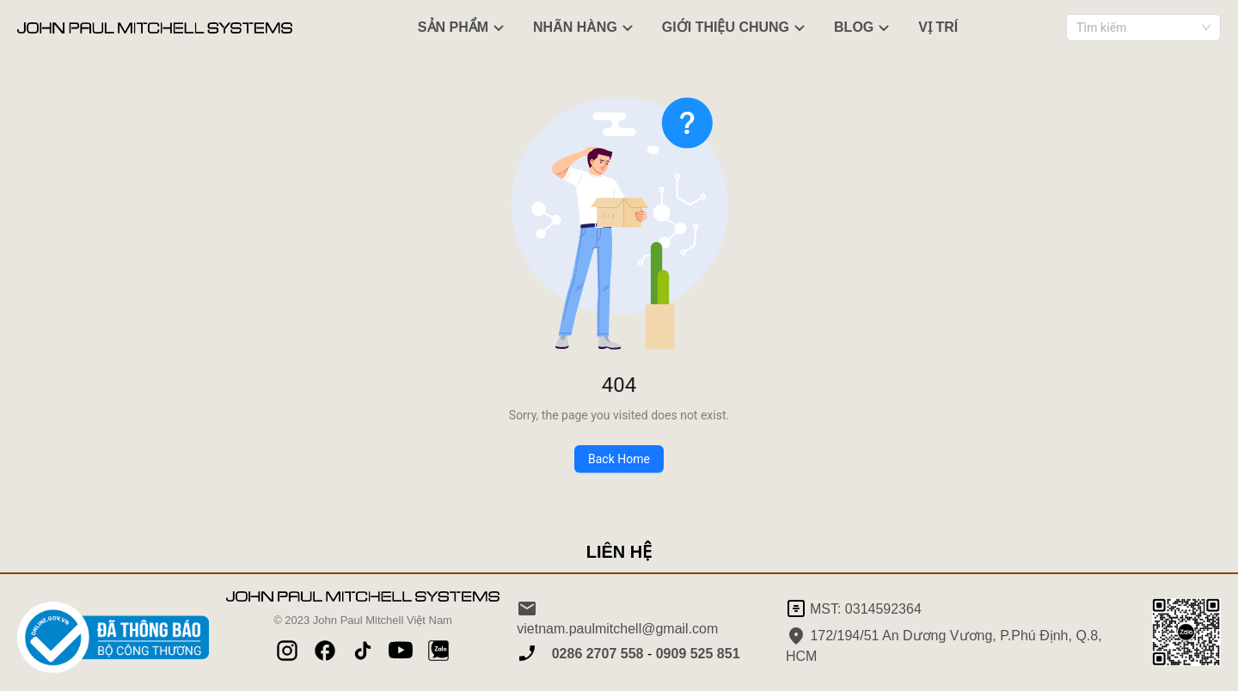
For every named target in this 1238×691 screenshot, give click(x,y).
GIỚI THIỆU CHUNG (736, 28)
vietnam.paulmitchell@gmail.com (617, 617)
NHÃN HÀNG (585, 28)
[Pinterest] (438, 650)
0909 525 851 (695, 654)
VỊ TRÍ (938, 27)
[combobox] (1143, 27)
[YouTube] (401, 650)
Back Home (619, 459)
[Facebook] (325, 650)
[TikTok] (363, 650)
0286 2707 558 (597, 654)
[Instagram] (287, 650)
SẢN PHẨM (463, 28)
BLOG (864, 28)
